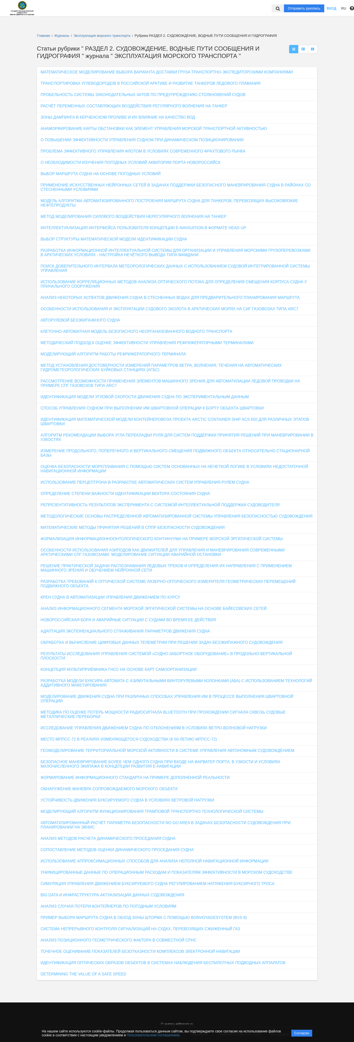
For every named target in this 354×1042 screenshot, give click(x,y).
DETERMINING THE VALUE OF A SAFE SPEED (83, 974)
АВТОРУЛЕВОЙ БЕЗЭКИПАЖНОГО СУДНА (80, 320)
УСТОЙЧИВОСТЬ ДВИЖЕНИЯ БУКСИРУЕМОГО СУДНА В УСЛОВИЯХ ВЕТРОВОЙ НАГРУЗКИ (127, 800)
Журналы (61, 36)
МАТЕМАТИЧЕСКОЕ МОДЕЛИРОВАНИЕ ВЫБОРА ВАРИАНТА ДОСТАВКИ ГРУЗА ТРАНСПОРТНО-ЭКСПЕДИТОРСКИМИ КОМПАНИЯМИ (167, 72)
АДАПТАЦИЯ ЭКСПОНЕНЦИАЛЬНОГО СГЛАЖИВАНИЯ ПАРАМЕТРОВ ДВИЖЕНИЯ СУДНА (125, 631)
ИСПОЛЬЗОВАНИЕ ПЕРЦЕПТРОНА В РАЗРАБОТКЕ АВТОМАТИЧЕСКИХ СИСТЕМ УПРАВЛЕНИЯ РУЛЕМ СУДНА (145, 482)
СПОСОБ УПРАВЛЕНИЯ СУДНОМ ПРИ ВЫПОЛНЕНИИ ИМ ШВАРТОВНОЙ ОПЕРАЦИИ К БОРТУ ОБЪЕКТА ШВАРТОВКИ (152, 408)
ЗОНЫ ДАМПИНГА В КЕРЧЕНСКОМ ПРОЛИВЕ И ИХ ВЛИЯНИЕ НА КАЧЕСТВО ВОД (118, 117)
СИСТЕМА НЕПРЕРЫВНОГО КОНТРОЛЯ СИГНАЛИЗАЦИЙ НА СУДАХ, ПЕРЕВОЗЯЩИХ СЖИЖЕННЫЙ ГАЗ (140, 929)
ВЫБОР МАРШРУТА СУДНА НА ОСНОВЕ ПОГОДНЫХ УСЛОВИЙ (101, 174)
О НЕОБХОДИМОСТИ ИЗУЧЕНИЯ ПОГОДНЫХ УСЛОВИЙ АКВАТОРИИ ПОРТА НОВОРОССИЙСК (131, 162)
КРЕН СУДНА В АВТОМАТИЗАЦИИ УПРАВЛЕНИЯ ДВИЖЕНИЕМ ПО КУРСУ (110, 597)
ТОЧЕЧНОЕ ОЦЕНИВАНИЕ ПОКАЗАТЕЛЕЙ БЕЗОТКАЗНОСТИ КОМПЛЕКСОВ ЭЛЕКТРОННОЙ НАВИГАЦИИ (140, 951)
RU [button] (343, 8)
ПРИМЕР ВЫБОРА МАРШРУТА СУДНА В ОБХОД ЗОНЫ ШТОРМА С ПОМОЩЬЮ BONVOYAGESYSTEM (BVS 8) (144, 917)
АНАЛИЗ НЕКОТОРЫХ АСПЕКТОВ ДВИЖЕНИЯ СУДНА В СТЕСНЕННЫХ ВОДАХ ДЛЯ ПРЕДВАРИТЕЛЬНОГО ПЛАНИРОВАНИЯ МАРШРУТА (170, 298)
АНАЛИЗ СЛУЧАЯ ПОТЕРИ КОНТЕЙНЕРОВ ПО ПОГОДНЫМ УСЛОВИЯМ (108, 906)
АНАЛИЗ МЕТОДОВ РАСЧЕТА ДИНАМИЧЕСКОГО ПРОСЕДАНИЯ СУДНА (108, 838)
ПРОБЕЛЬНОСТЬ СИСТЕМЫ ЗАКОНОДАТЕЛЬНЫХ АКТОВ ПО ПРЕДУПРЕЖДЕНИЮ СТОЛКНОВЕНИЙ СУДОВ (143, 95)
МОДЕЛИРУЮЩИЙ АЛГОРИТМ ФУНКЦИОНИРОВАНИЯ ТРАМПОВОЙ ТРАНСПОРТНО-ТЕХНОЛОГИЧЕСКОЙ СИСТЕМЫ (152, 811)
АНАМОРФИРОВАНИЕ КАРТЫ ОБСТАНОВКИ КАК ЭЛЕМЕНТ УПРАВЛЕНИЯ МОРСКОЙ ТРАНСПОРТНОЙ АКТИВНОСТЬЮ (154, 129)
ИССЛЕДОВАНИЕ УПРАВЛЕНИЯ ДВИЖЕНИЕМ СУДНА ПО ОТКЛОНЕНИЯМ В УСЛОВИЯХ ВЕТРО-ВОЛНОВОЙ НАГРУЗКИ (154, 728)
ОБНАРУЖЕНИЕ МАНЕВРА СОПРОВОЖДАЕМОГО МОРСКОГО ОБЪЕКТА (109, 789)
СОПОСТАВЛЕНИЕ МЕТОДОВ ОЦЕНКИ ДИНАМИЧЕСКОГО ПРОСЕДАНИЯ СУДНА (117, 850)
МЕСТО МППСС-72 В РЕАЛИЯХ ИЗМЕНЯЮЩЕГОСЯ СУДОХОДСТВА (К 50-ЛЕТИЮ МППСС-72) (129, 739)
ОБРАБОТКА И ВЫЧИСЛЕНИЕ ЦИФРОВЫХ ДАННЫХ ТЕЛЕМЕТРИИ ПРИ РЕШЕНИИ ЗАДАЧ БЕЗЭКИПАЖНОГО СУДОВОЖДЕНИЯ (161, 642)
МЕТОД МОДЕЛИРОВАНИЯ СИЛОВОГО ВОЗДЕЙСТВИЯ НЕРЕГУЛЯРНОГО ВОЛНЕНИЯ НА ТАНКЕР (133, 216)
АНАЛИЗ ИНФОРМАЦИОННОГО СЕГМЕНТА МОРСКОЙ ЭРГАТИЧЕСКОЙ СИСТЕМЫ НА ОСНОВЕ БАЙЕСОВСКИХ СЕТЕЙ (154, 608)
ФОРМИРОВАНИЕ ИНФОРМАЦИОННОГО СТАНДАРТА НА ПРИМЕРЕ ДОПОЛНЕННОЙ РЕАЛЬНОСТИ (135, 777)
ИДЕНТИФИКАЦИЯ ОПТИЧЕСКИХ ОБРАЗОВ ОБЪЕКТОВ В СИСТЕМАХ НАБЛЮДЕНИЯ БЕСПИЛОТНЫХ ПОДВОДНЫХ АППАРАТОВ (163, 963)
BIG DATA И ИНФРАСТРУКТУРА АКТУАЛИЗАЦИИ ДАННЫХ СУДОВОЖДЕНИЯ (112, 895)
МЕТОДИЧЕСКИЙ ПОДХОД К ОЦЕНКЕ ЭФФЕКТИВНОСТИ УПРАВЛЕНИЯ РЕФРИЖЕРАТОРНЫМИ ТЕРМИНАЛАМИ (147, 343)
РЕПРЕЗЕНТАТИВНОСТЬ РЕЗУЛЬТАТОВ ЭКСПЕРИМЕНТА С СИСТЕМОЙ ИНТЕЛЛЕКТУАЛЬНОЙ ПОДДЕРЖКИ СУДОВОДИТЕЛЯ (160, 505)
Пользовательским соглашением (153, 1035)
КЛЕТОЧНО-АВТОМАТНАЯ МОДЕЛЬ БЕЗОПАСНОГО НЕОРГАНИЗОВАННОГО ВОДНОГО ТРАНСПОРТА (136, 331)
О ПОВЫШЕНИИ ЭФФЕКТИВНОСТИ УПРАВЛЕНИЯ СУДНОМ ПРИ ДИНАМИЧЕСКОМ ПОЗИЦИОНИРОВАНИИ (142, 140)
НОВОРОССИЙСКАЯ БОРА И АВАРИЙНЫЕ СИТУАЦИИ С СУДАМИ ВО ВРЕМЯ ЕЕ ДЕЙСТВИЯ (128, 620)
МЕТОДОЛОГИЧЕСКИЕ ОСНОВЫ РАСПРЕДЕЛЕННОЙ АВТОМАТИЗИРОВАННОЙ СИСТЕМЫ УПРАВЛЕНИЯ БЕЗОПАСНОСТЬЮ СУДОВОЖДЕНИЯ (176, 516)
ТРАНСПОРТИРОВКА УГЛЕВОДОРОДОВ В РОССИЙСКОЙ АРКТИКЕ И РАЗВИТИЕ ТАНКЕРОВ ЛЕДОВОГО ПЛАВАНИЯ (150, 83)
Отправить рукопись (304, 8)
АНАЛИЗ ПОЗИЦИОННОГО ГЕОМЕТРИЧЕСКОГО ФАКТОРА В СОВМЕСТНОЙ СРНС (119, 940)
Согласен (301, 1033)
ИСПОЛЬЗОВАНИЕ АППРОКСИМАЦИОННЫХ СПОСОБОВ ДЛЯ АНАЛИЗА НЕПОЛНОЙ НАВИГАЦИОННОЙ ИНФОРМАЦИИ (154, 861)
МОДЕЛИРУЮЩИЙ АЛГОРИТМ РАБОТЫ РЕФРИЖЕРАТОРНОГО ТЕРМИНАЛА (113, 354)
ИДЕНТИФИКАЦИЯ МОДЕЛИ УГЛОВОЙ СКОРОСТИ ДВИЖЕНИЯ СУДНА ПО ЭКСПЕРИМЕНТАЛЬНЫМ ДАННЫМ (145, 397)
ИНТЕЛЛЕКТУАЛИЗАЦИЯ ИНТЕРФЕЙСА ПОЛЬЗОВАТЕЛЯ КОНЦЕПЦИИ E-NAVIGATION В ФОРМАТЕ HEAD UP (143, 228)
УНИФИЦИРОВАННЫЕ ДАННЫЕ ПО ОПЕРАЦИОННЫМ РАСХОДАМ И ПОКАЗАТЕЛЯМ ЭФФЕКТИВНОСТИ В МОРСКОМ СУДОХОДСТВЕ (166, 872)
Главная (43, 36)
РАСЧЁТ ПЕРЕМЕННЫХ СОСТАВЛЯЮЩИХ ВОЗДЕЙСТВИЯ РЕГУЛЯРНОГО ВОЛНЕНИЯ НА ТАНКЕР (134, 106)
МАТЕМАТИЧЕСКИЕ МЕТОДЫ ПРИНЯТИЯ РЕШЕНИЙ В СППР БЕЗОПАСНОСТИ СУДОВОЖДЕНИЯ (133, 527)
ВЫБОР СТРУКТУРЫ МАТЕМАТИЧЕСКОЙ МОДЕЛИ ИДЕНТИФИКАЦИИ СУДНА (114, 239)
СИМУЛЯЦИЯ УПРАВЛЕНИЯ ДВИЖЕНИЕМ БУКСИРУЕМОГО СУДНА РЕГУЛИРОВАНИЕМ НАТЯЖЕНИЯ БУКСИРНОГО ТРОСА (157, 884)
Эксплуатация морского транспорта (102, 36)
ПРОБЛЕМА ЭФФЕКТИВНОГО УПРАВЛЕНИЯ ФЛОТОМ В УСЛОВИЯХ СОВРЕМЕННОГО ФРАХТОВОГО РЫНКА (143, 151)
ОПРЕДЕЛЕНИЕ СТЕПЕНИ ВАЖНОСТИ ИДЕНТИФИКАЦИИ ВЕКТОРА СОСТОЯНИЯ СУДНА (125, 494)
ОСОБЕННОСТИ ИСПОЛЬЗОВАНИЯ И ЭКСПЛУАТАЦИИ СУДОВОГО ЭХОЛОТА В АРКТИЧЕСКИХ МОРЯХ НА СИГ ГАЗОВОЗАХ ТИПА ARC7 (169, 309)
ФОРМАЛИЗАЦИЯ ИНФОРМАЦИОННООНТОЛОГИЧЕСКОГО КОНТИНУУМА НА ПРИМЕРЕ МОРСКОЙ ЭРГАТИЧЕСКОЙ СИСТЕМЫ (162, 539)
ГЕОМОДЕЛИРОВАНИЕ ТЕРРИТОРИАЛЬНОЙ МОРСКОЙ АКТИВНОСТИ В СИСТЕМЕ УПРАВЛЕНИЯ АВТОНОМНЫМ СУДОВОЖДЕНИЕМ (167, 750)
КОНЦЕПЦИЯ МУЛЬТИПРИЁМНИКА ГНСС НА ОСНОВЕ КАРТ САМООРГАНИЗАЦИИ (119, 669)
